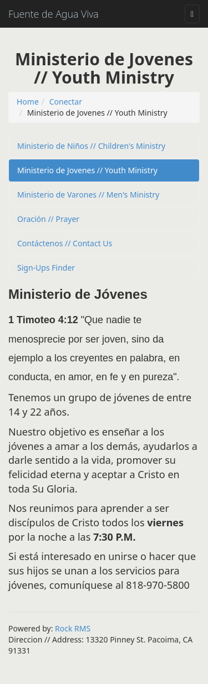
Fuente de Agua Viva (53, 13)
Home (28, 101)
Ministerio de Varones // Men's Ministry (88, 194)
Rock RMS (72, 628)
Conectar (65, 101)
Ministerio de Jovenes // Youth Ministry (87, 170)
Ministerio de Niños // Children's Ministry (91, 146)
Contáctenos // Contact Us (64, 243)
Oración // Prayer (48, 219)
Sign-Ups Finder (46, 267)
